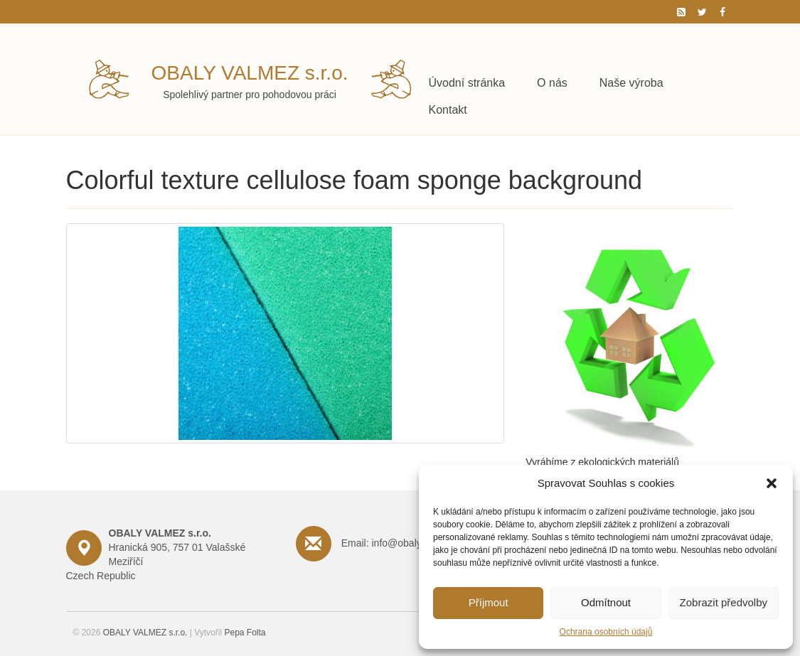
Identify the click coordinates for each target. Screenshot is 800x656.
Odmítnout (606, 602)
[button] (771, 483)
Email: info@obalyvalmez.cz (403, 543)
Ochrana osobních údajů (606, 632)
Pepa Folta (244, 633)
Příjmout (488, 602)
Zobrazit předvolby (723, 602)
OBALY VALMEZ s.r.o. (249, 73)
